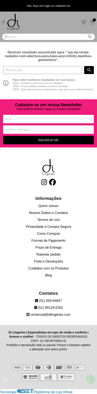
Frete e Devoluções (48, 261)
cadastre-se (62, 5)
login (48, 5)
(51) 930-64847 (48, 300)
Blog (48, 275)
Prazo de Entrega (48, 247)
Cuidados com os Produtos (48, 268)
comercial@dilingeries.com (48, 314)
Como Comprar (48, 233)
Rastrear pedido (48, 254)
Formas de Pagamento (48, 240)
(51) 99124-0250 (48, 307)
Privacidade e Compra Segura (48, 226)
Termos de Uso (48, 220)
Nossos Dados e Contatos (48, 213)
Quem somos (48, 206)
